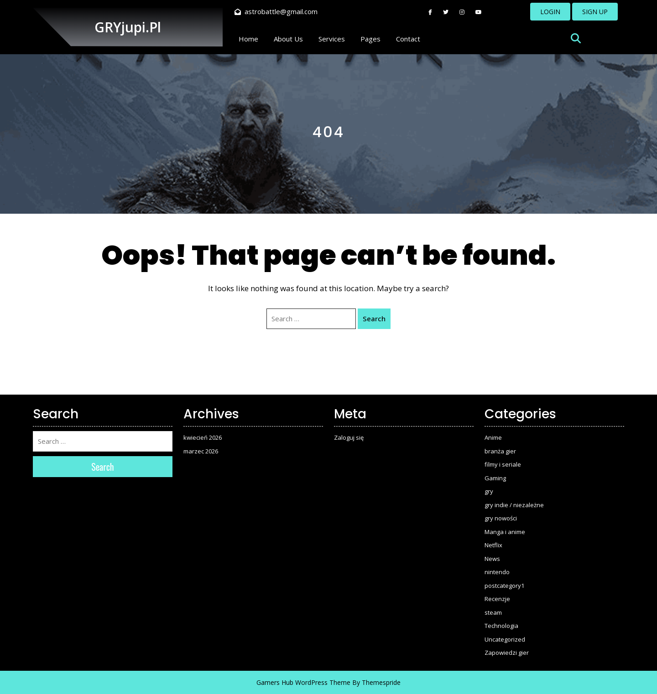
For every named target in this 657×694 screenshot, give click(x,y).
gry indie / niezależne (514, 505)
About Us (288, 38)
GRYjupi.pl (127, 27)
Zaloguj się (349, 437)
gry (489, 491)
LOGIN (550, 11)
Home (248, 38)
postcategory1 (504, 585)
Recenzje (497, 599)
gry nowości (501, 518)
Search (374, 318)
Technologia (501, 626)
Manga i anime (505, 532)
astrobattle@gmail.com (276, 11)
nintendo (497, 572)
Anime (493, 437)
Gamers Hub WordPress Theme (303, 682)
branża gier (500, 451)
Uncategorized (505, 639)
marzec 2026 (200, 451)
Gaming (495, 478)
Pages (370, 38)
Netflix (493, 545)
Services (331, 38)
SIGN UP (595, 11)
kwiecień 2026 (202, 437)
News (492, 559)
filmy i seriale (503, 464)
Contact (408, 38)
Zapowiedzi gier (507, 652)
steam (493, 612)
